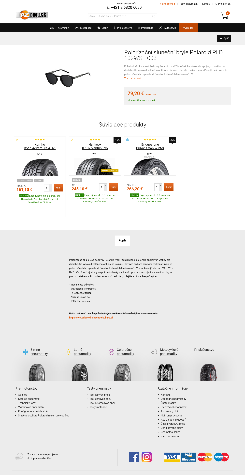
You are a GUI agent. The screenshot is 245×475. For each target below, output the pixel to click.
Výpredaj (197, 27)
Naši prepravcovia (171, 399)
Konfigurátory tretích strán (33, 395)
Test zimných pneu (100, 383)
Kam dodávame (170, 420)
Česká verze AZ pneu (173, 408)
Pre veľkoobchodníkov (174, 391)
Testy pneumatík (187, 3)
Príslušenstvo (124, 27)
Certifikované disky (172, 412)
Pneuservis (148, 29)
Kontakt (205, 3)
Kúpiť (58, 187)
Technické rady (27, 387)
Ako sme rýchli (169, 395)
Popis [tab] (122, 230)
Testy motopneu (98, 391)
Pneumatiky (50, 29)
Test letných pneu (99, 379)
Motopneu (77, 29)
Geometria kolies (170, 416)
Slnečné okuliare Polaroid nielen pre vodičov (43, 399)
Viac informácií (132, 78)
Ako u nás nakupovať (173, 404)
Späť (225, 38)
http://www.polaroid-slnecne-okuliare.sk (91, 307)
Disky (99, 29)
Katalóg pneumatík (29, 383)
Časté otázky (168, 387)
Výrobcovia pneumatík (31, 391)
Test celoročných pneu (102, 387)
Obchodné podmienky (173, 383)
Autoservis (173, 29)
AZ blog (22, 379)
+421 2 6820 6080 (126, 7)
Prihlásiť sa (222, 4)
